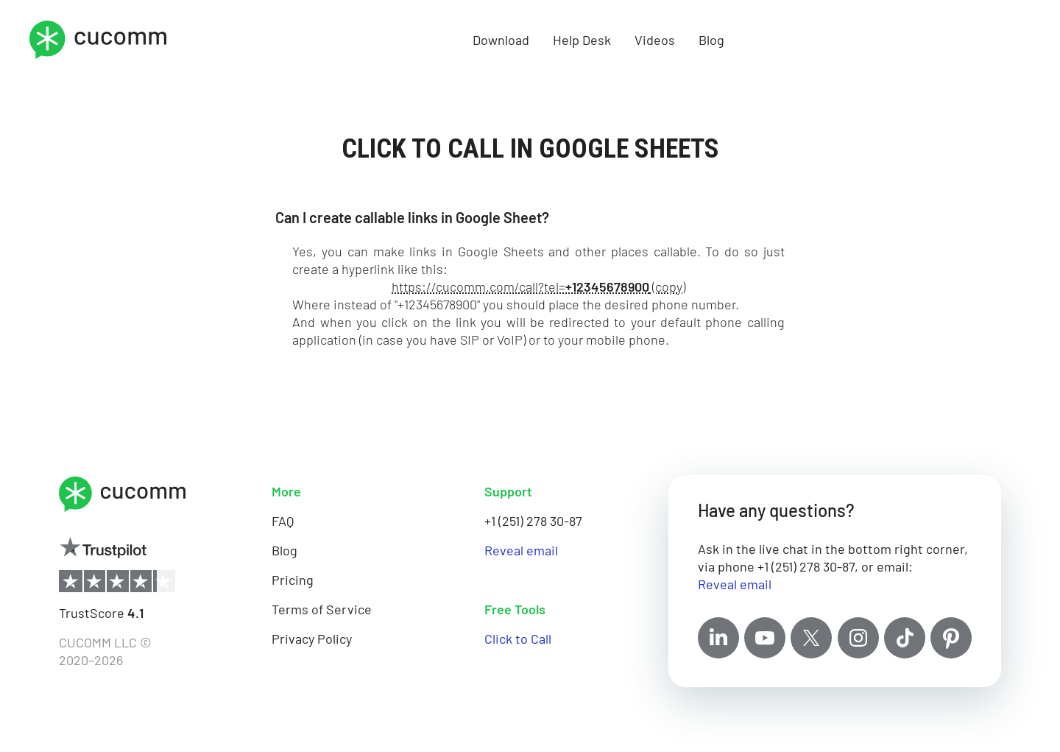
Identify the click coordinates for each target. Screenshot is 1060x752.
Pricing (293, 580)
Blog (711, 40)
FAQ (283, 521)
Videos (655, 40)
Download (501, 40)
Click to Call (517, 638)
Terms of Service (322, 609)
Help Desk (582, 40)
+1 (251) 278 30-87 (533, 521)
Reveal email (521, 550)
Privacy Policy (312, 638)
